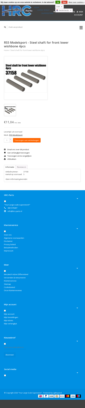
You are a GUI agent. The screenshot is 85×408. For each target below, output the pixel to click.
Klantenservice (10, 281)
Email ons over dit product (16, 149)
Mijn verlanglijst (10, 323)
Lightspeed (57, 393)
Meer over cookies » (76, 2)
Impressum (8, 250)
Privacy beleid (10, 244)
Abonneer (9, 355)
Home (6, 50)
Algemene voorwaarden (14, 238)
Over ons (8, 235)
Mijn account (9, 314)
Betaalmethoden (11, 247)
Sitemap (7, 284)
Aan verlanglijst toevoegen (17, 153)
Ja (58, 2)
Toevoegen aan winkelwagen (27, 140)
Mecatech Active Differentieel (16, 274)
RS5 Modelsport (15, 135)
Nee (64, 2)
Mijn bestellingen (11, 317)
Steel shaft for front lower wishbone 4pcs (27, 50)
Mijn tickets (8, 320)
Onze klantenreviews (13, 290)
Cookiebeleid (9, 287)
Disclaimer (8, 241)
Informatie (9, 167)
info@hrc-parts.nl (15, 211)
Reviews (21, 167)
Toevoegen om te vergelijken (18, 156)
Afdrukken (10, 159)
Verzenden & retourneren (15, 277)
